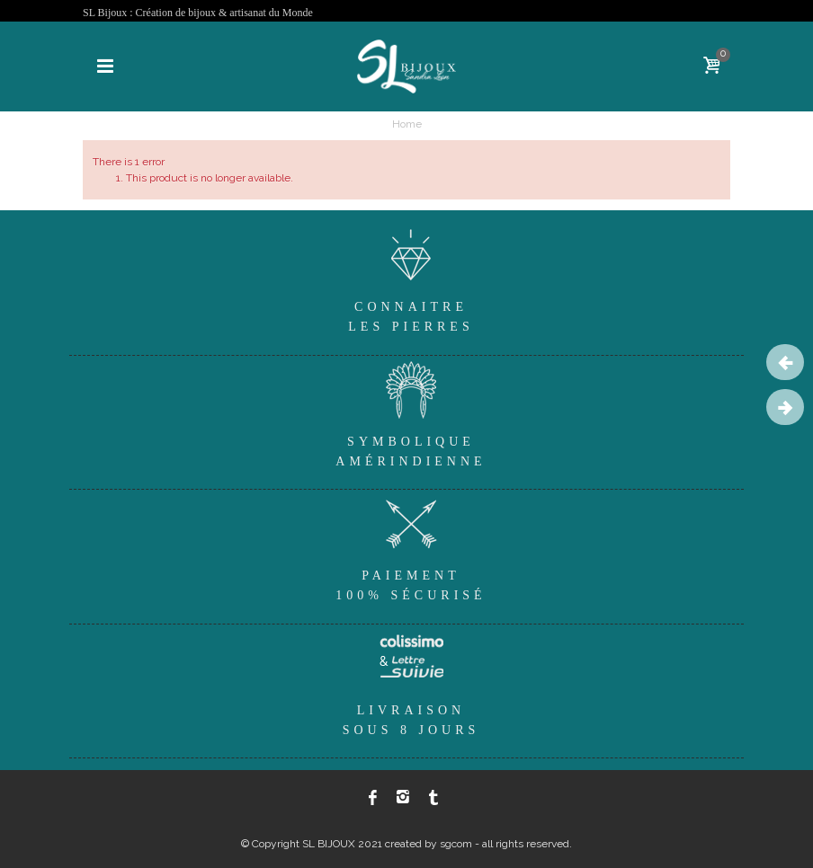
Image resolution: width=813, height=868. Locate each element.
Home (407, 124)
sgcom (456, 843)
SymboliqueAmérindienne (411, 412)
